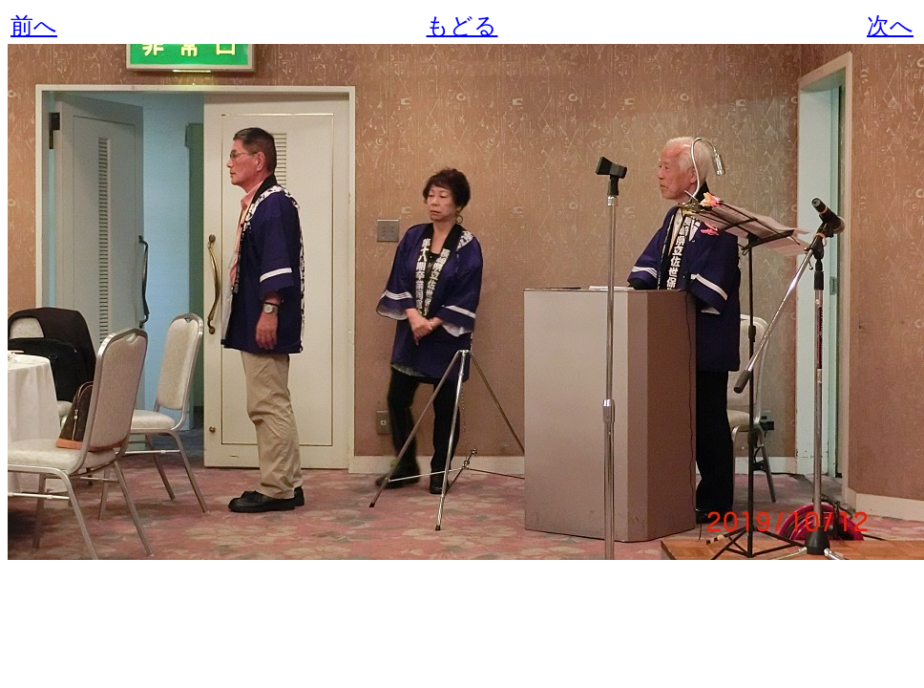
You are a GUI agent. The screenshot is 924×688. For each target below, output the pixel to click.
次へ (890, 25)
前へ (33, 25)
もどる (461, 25)
